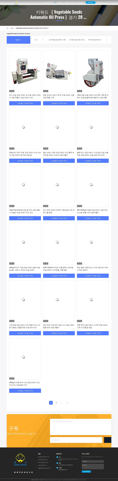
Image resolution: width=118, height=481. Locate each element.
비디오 (61, 2)
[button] (42, 40)
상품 (55, 2)
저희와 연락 (79, 2)
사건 (72, 2)
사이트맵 (40, 479)
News (67, 2)
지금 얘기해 (90, 2)
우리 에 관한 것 (47, 2)
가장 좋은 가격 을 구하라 (25, 103)
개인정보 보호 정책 (34, 479)
